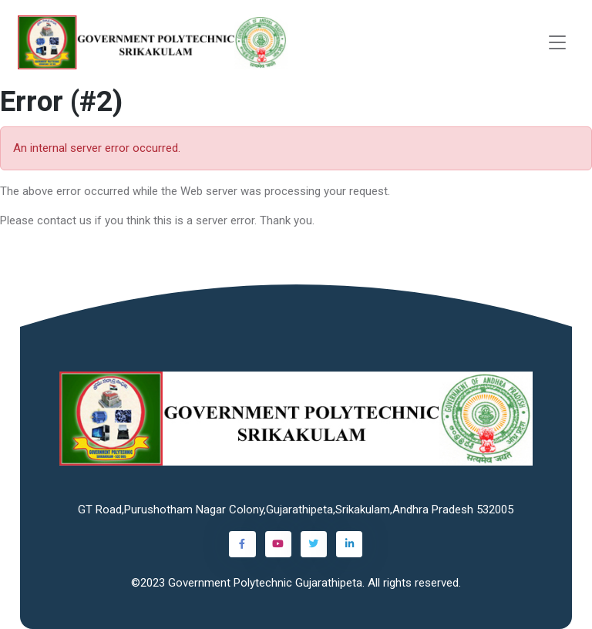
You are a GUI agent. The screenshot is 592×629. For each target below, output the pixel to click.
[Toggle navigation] (557, 42)
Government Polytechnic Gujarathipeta (265, 583)
